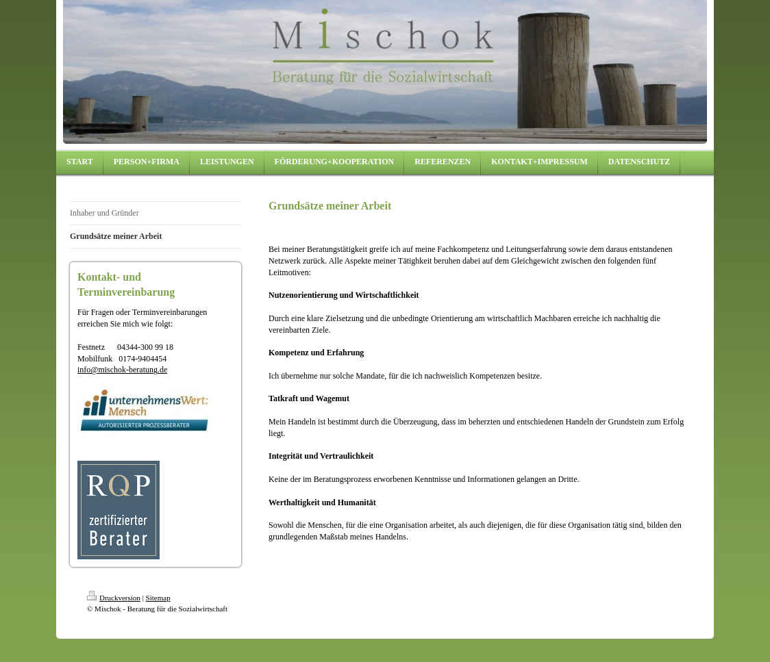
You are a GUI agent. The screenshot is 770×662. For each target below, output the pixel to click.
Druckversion (113, 598)
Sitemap (158, 598)
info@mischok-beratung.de (122, 369)
